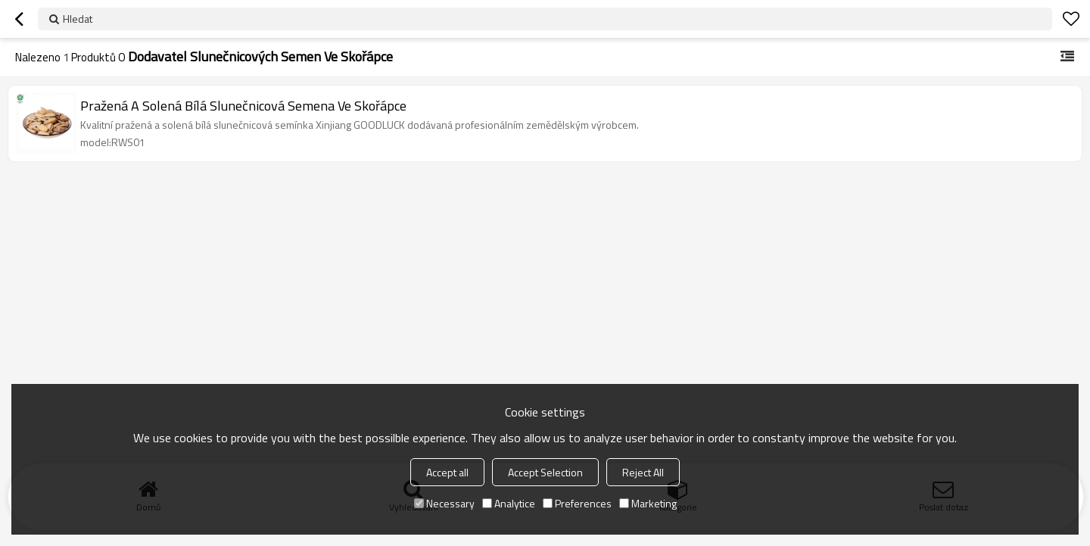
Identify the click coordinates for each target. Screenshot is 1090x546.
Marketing (648, 503)
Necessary (444, 503)
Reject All (643, 472)
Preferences (577, 503)
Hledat (77, 19)
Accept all (447, 472)
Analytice (508, 503)
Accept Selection (545, 472)
